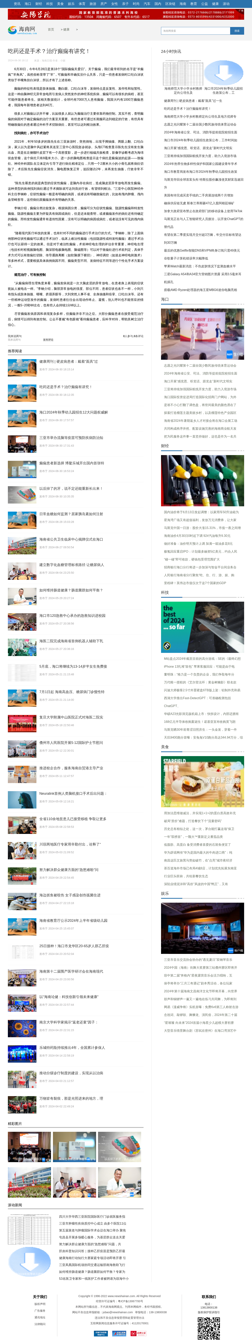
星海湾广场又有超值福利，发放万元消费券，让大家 (200, 520)
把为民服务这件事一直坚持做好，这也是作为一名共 (200, 436)
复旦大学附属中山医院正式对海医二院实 (71, 717)
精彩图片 (15, 1124)
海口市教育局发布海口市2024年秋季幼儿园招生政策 (200, 171)
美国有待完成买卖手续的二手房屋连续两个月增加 (198, 195)
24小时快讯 (171, 51)
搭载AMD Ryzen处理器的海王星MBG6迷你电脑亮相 (200, 290)
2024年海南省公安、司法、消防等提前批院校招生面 (200, 132)
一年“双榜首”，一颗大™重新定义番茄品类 (193, 836)
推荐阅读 (15, 351)
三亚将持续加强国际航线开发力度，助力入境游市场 (200, 156)
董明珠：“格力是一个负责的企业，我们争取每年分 (199, 674)
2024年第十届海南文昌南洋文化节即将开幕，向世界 (200, 991)
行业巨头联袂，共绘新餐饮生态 (186, 876)
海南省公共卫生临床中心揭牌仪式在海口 (71, 539)
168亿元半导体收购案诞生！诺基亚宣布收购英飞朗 (199, 721)
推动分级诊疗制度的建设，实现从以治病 (71, 1073)
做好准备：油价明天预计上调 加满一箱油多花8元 (198, 543)
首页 (51, 29)
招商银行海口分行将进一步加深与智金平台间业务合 (200, 567)
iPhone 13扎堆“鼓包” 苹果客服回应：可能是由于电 (199, 666)
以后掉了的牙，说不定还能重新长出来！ (71, 489)
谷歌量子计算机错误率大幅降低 (186, 258)
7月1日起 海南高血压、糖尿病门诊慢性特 (72, 692)
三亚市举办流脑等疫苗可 (29, 1159)
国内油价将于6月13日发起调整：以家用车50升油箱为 (201, 512)
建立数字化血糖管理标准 (74, 1194)
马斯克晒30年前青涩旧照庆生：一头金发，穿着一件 (200, 729)
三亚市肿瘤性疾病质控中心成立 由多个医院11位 (92, 1223)
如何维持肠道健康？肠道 (120, 1194)
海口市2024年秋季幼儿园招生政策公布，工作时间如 (200, 140)
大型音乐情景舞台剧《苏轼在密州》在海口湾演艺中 (200, 1030)
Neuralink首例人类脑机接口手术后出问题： (73, 793)
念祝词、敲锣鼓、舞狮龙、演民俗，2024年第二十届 (200, 1015)
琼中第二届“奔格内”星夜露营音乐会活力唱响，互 (198, 975)
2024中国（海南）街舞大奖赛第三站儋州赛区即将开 (200, 967)
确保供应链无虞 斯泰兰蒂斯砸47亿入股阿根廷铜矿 (199, 203)
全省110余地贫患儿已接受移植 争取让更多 (73, 819)
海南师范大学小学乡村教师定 (29, 1241)
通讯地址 (39, 1317)
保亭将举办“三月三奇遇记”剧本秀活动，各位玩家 (198, 983)
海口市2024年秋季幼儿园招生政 (29, 1274)
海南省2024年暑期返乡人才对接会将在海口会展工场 (200, 420)
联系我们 (209, 1297)
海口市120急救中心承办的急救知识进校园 (72, 616)
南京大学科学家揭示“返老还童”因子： (68, 1022)
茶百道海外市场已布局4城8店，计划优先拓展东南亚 (200, 868)
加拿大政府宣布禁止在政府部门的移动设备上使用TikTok (203, 211)
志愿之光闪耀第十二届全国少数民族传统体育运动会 (200, 124)
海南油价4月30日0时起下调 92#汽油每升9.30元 (197, 535)
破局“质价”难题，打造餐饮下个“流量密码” (193, 821)
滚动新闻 (15, 1205)
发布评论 (48, 339)
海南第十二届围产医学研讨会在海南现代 (71, 971)
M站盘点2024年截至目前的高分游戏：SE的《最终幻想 (202, 658)
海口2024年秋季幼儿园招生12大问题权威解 (73, 412)
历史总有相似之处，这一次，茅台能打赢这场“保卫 (199, 829)
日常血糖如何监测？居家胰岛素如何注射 (71, 514)
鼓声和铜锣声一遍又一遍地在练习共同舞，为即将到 (200, 999)
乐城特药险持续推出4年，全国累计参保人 (72, 1048)
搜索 (237, 30)
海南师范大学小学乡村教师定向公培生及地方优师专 (200, 116)
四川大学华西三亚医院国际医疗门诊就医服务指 (92, 1216)
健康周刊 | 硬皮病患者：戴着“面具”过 (68, 361)
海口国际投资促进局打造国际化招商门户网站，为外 (200, 397)
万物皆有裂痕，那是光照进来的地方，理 (71, 1098)
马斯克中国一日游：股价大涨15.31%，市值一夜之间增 (202, 528)
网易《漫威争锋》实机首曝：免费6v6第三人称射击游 (201, 1007)
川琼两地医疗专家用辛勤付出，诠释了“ (70, 844)
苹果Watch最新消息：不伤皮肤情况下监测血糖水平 (200, 266)
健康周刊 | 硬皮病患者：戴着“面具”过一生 (193, 100)
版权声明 (39, 1304)
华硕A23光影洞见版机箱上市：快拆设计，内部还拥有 (201, 714)
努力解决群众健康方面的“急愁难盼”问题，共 (90, 1244)
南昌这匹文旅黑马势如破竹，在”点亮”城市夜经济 (198, 860)
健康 (66, 29)
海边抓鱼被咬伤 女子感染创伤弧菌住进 (70, 895)
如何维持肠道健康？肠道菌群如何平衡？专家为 (92, 1271)
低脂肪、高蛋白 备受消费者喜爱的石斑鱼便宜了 (197, 844)
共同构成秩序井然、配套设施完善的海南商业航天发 (200, 428)
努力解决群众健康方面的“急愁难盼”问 (68, 870)
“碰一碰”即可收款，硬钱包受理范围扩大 (192, 559)
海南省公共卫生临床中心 (29, 1194)
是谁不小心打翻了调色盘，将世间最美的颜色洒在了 (200, 405)
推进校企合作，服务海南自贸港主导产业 (71, 768)
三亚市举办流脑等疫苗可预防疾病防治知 (71, 438)
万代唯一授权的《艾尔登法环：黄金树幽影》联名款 (200, 682)
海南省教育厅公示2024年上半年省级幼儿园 (73, 921)
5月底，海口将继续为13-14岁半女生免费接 (73, 666)
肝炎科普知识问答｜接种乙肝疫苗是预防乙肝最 (92, 1251)
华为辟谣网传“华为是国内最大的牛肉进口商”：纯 (198, 852)
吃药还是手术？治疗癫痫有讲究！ (66, 387)
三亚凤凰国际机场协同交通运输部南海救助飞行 (92, 1265)
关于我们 (40, 1297)
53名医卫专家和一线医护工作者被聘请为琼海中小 (94, 1278)
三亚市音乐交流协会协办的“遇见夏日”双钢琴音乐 (198, 959)
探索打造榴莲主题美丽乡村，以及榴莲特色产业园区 (200, 412)
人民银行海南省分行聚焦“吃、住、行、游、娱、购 (199, 575)
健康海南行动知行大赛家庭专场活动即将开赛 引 (92, 1258)
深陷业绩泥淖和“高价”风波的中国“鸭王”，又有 (196, 884)
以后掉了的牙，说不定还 (120, 1159)
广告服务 (39, 1310)
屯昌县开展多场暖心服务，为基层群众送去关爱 (92, 1237)
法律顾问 (39, 1324)
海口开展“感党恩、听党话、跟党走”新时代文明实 (198, 148)
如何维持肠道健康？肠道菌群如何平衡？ (71, 590)
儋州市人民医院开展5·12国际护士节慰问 (71, 743)
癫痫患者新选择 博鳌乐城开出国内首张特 (71, 463)
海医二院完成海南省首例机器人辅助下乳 (71, 641)
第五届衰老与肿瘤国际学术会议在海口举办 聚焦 (92, 1230)
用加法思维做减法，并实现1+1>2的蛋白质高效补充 (200, 813)
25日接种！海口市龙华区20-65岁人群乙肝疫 (74, 946)
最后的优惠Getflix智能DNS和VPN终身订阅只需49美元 (202, 250)
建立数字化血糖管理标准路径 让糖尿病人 (71, 565)
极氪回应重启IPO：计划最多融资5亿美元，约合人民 (200, 551)
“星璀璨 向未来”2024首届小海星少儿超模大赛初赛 (199, 1022)
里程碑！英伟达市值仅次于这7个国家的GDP (195, 583)
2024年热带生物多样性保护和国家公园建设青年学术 (200, 163)
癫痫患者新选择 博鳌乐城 (74, 1159)
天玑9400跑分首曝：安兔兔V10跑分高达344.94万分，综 (203, 737)
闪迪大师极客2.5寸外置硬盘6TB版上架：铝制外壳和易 (202, 690)
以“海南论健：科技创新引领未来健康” (68, 997)
